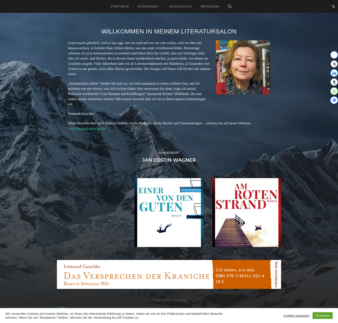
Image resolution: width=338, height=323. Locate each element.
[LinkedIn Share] (334, 73)
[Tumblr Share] (334, 82)
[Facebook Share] (334, 55)
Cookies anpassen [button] (296, 315)
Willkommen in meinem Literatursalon (169, 31)
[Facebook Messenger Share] (334, 100)
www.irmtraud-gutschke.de (87, 128)
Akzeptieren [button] (322, 315)
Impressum (209, 6)
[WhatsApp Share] (334, 91)
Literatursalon (174, 300)
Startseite (119, 6)
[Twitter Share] (334, 64)
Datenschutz (180, 6)
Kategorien (147, 6)
